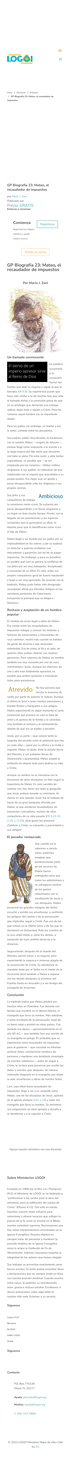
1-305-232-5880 (25, 1413)
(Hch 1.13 (39, 1100)
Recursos (21, 92)
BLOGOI (11, 1329)
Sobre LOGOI (13, 1335)
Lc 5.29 (18, 820)
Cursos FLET (13, 1317)
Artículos (33, 92)
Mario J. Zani (19, 196)
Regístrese (47, 224)
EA (37, 1446)
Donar (10, 1341)
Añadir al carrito (35, 252)
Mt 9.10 (51, 816)
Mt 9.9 (22, 391)
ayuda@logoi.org (35, 1404)
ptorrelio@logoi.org (34, 1397)
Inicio (9, 92)
